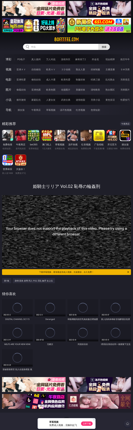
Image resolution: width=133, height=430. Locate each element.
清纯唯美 (95, 89)
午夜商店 (36, 110)
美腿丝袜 (80, 89)
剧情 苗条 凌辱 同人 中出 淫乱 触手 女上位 (34, 280)
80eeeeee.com (66, 39)
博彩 (8, 59)
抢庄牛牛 (125, 59)
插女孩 (21, 110)
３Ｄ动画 (65, 69)
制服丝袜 (80, 79)
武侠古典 (65, 99)
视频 (8, 69)
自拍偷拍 (36, 69)
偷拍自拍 (36, 79)
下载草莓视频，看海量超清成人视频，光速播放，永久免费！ (84, 272)
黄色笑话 (110, 99)
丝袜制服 (95, 69)
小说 (8, 100)
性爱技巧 (125, 99)
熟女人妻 (80, 69)
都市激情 (21, 99)
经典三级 (95, 79)
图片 (8, 90)
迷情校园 (80, 99)
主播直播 (110, 69)
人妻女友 (50, 99)
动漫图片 (65, 89)
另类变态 (125, 79)
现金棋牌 (110, 59)
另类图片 (125, 89)
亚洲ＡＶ (21, 69)
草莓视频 (50, 110)
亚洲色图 (36, 89)
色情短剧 (95, 110)
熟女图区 (110, 89)
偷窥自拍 (21, 89)
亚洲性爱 (21, 79)
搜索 (104, 46)
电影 (8, 79)
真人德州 (36, 59)
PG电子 (21, 59)
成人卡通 (50, 79)
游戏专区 (65, 59)
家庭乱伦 (36, 99)
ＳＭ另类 (125, 69)
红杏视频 (80, 110)
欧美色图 (50, 89)
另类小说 (95, 99)
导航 (8, 110)
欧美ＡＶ (50, 69)
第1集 (6, 280)
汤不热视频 (65, 110)
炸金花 (95, 59)
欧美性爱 (65, 79)
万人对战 (50, 59)
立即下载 (87, 423)
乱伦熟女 (110, 79)
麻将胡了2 (80, 59)
